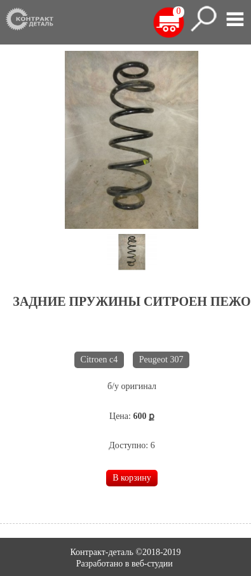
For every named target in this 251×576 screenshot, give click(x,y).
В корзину (131, 478)
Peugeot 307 (161, 359)
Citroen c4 (99, 359)
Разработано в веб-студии (125, 563)
